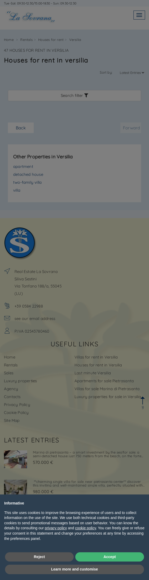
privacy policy (56, 528)
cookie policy (85, 528)
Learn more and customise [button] (74, 569)
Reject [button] (39, 557)
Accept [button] (109, 557)
